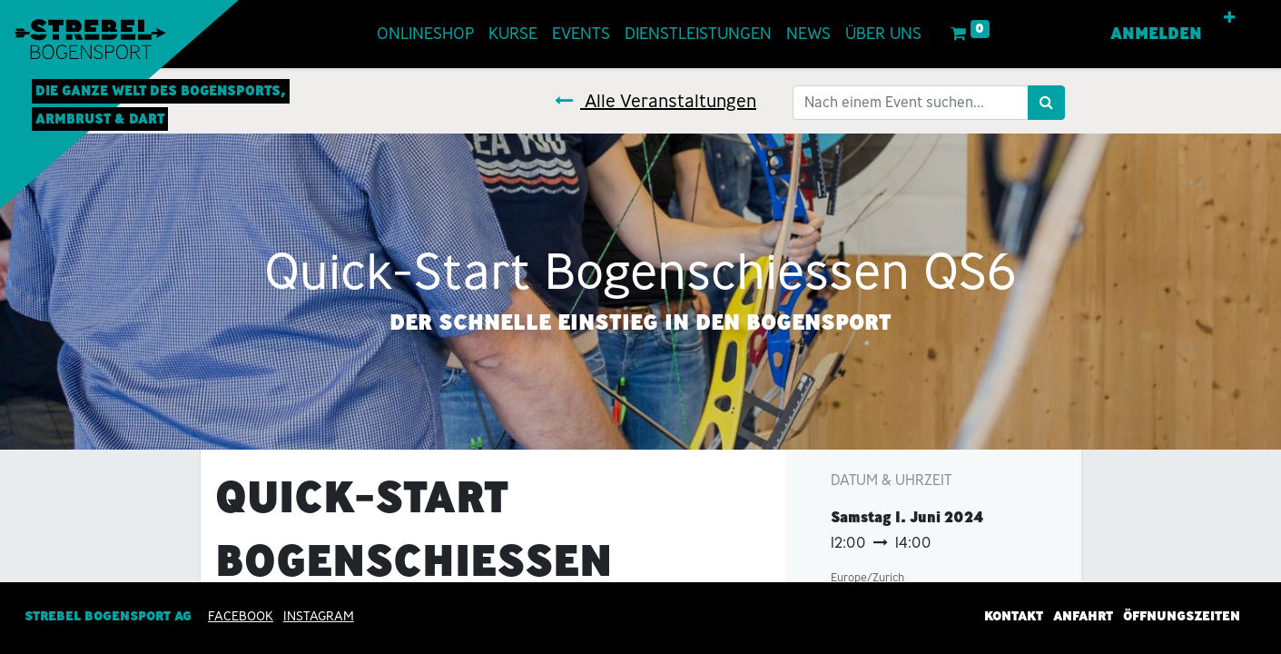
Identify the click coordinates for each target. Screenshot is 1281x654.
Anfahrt (1083, 616)
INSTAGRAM (318, 616)
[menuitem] (425, 34)
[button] (1230, 18)
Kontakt (1013, 616)
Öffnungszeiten (1181, 616)
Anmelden (1156, 34)
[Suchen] (1046, 102)
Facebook (240, 616)
